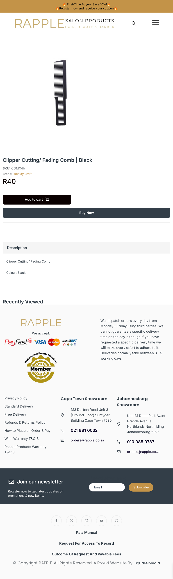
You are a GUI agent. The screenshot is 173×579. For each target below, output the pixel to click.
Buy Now (86, 213)
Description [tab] (17, 247)
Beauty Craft (23, 174)
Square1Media (147, 563)
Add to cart (34, 199)
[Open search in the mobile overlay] (134, 23)
